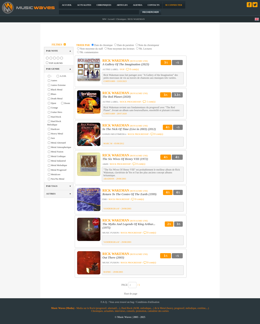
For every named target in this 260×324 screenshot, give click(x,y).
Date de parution (125, 45)
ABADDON (108, 178)
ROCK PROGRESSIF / (131, 101)
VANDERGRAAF (111, 208)
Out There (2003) (113, 257)
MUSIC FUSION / (111, 232)
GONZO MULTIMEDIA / (114, 134)
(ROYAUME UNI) (139, 61)
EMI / (105, 199)
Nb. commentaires (89, 52)
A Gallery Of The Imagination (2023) (125, 64)
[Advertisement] (130, 31)
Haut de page (130, 293)
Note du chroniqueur (148, 45)
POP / (123, 69)
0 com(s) (134, 69)
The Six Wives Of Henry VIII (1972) (125, 159)
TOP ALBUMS (56, 63)
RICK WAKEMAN (115, 60)
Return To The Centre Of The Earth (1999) (129, 194)
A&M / (105, 164)
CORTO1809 (109, 81)
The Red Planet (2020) (116, 96)
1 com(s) (150, 101)
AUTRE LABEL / (110, 69)
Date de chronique (103, 45)
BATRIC (107, 272)
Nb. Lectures (145, 48)
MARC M (107, 143)
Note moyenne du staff (91, 48)
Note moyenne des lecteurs (120, 48)
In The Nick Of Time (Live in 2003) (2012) (129, 129)
